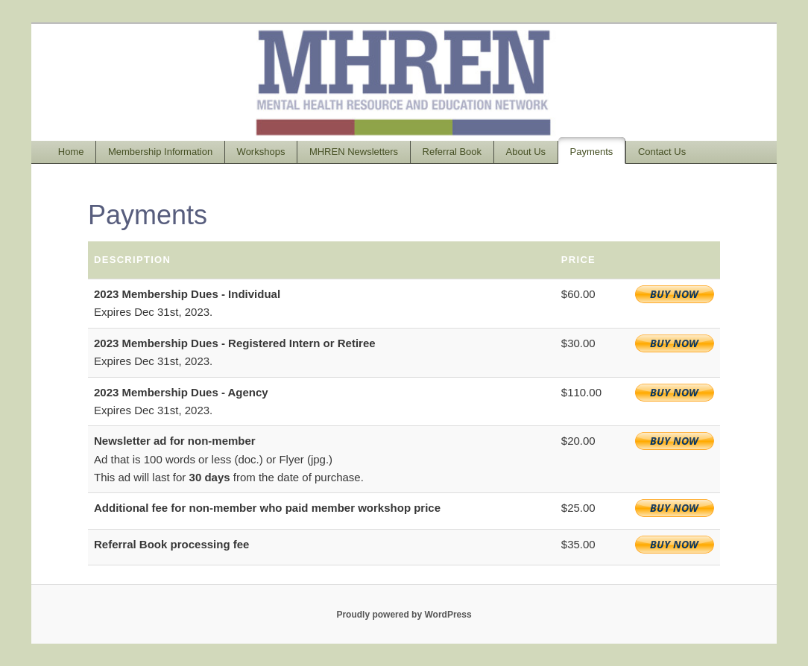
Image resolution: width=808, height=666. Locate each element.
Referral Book (452, 151)
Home (71, 151)
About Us (526, 151)
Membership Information (160, 151)
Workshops (261, 151)
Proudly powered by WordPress (403, 614)
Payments (591, 151)
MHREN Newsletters (353, 151)
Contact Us (662, 151)
